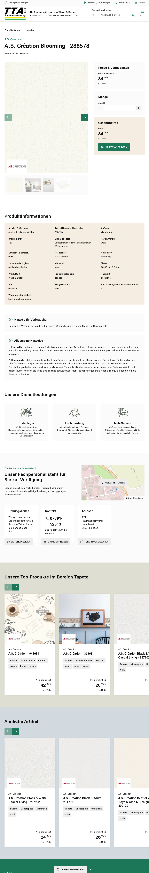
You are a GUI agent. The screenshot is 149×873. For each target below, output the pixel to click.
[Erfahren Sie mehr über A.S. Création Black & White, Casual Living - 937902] (30, 817)
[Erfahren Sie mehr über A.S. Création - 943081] (30, 669)
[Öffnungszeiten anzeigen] (16, 3)
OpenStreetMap (135, 498)
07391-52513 (56, 521)
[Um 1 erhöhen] (138, 108)
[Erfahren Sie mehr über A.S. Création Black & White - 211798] (84, 817)
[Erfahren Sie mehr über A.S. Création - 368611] (84, 669)
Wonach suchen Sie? (102, 10)
